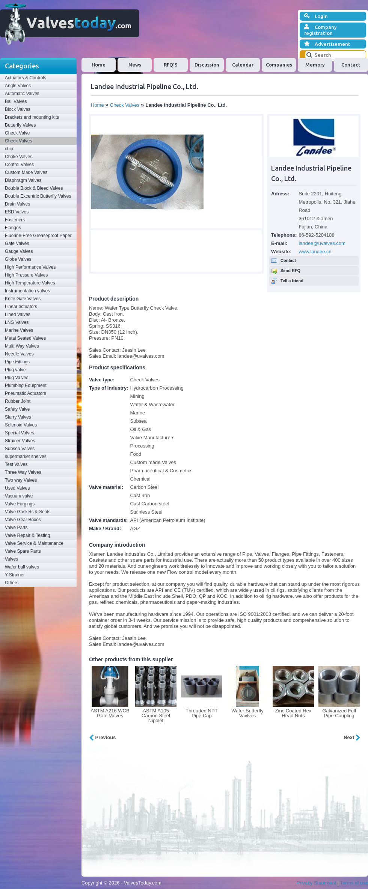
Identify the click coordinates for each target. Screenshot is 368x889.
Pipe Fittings (17, 361)
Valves (11, 559)
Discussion (207, 64)
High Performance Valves (30, 267)
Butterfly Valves (20, 125)
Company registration (320, 30)
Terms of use (354, 883)
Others (11, 582)
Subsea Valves (20, 448)
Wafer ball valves (22, 567)
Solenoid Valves (21, 425)
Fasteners (15, 219)
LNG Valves (17, 322)
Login (316, 16)
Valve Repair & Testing (27, 535)
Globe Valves (18, 259)
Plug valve (15, 369)
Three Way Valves (23, 472)
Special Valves (19, 432)
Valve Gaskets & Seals (27, 511)
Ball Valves (16, 101)
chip (9, 148)
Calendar (242, 64)
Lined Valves (17, 314)
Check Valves (18, 141)
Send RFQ (290, 270)
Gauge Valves (19, 251)
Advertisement (327, 44)
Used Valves (17, 488)
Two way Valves (21, 480)
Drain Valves (17, 204)
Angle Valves (18, 85)
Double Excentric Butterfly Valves (38, 196)
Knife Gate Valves (23, 298)
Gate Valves (17, 243)
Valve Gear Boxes (23, 519)
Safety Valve (17, 409)
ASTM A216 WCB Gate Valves (109, 713)
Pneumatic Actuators (25, 393)
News (134, 64)
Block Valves (17, 109)
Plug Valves (16, 377)
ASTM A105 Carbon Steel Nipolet (156, 715)
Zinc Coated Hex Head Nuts (293, 713)
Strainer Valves (20, 440)
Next (352, 737)
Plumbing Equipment (26, 385)
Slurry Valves (18, 417)
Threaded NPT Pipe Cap (201, 713)
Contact (350, 64)
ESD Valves (17, 212)
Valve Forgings (20, 503)
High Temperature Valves (30, 283)
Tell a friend (292, 280)
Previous (102, 737)
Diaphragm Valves (23, 180)
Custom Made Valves (26, 172)
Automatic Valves (22, 93)
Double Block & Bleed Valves (34, 188)
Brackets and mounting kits (32, 117)
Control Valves (19, 164)
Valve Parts (16, 527)
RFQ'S (171, 64)
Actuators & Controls (25, 77)
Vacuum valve (19, 496)
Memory (315, 64)
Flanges (13, 227)
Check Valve (17, 133)
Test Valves (16, 464)
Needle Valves (19, 354)
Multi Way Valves (22, 346)
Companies (279, 64)
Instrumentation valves (27, 290)
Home (99, 64)
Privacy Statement (316, 883)
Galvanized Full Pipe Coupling (339, 713)
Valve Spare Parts (23, 551)
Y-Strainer (15, 575)
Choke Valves (18, 156)
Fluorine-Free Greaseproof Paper (38, 235)
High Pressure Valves (26, 275)
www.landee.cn (315, 251)
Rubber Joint (17, 401)
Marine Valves (19, 330)
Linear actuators (21, 306)
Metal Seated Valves (25, 338)
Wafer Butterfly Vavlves (247, 713)
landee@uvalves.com (322, 243)
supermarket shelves (26, 456)
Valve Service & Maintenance (34, 543)
